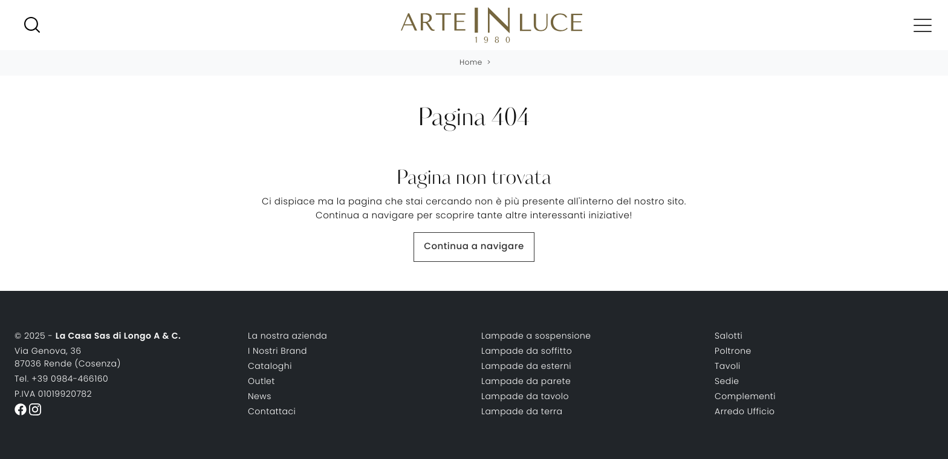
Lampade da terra (522, 411)
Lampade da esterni (526, 366)
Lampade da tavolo (525, 396)
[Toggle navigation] (923, 25)
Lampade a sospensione (536, 336)
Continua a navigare (474, 246)
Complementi (745, 396)
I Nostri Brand (277, 351)
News (259, 396)
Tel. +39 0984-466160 (61, 379)
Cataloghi (270, 366)
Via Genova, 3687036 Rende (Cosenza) (68, 357)
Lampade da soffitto (526, 351)
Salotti (728, 336)
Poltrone (733, 351)
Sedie (727, 381)
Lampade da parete (526, 381)
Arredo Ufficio (745, 411)
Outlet (261, 381)
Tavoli (728, 366)
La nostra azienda (287, 336)
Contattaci (272, 411)
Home (470, 62)
